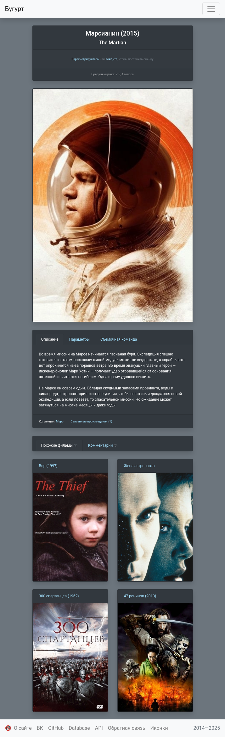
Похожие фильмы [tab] (59, 445)
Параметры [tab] (79, 339)
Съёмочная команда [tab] (118, 339)
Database (79, 728)
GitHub (56, 728)
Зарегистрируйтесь (84, 59)
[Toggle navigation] (211, 9)
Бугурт (14, 9)
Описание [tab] (50, 339)
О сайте (23, 728)
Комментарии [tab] (102, 445)
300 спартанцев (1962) (59, 596)
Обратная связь (126, 728)
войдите (111, 59)
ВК (40, 728)
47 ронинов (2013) (140, 596)
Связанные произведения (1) (91, 421)
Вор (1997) (48, 466)
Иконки (159, 728)
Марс (60, 421)
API (99, 728)
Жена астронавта (139, 466)
